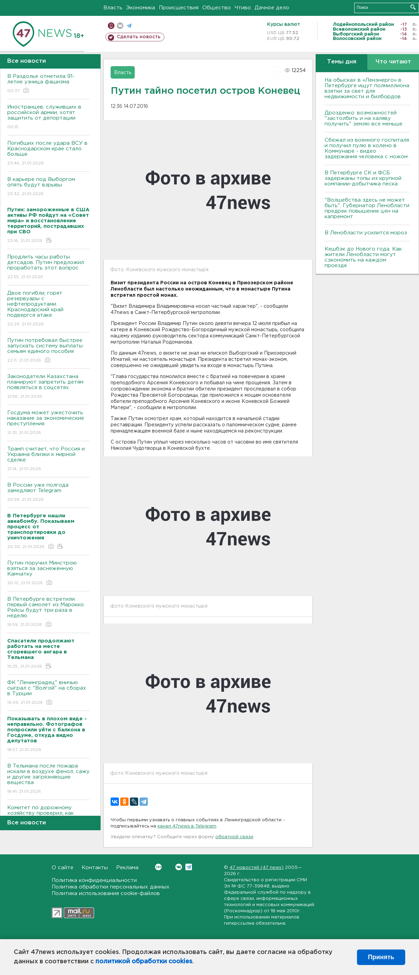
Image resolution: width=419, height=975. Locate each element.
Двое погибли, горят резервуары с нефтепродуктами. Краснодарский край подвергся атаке (48, 309)
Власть (112, 8)
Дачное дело (272, 8)
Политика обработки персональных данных (111, 887)
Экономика (140, 8)
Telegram (188, 867)
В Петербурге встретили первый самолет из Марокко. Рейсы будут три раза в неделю (48, 612)
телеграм (129, 25)
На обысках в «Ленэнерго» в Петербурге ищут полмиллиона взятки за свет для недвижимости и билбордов (367, 88)
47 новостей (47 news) (256, 868)
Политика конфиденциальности (94, 880)
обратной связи (234, 837)
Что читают (393, 61)
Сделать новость (139, 37)
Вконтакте (158, 867)
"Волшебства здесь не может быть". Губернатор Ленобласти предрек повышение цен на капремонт (367, 208)
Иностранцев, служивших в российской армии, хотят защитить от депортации (48, 117)
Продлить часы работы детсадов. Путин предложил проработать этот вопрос (48, 267)
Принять (381, 957)
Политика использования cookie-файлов (106, 893)
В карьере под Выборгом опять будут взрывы (48, 187)
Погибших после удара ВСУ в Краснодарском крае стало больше (48, 153)
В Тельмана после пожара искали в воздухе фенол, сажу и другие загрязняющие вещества (48, 779)
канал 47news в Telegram (186, 826)
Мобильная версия (111, 25)
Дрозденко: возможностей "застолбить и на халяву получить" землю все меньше (363, 118)
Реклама (127, 867)
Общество (216, 8)
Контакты (95, 867)
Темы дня (341, 61)
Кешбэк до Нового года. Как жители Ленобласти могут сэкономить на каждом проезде (363, 257)
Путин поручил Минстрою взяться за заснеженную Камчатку (48, 573)
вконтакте (120, 25)
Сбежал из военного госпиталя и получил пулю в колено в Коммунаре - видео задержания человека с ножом (367, 148)
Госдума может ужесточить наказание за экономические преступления (48, 423)
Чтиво (243, 8)
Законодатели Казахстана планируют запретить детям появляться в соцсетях (48, 386)
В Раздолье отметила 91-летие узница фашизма (48, 84)
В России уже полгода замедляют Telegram (48, 492)
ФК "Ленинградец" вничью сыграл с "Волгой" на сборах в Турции (48, 692)
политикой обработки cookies (143, 961)
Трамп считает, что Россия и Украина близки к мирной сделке (48, 459)
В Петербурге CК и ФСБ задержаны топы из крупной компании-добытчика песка (363, 178)
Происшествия (178, 8)
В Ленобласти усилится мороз (366, 233)
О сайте (62, 867)
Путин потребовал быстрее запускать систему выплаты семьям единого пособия (48, 350)
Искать (413, 7)
